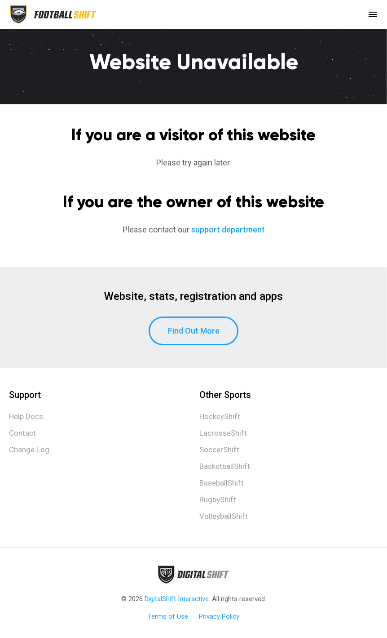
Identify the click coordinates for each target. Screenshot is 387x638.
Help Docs (26, 416)
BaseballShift (221, 482)
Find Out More (194, 330)
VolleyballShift (223, 516)
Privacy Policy (219, 616)
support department (228, 229)
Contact (22, 432)
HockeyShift (219, 416)
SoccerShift (219, 449)
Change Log (29, 449)
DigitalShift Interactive (177, 599)
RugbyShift (217, 499)
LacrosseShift (223, 432)
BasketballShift (224, 466)
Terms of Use (168, 616)
